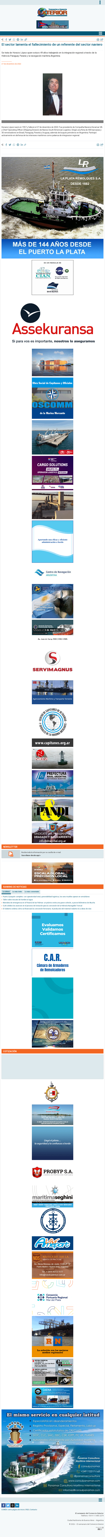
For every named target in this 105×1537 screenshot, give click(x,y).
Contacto (33, 1510)
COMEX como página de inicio (12, 1510)
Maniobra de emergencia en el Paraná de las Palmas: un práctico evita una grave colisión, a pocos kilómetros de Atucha (49, 903)
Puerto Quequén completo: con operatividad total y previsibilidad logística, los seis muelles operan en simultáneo (46, 897)
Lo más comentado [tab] (32, 892)
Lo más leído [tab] (17, 892)
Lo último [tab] (6, 892)
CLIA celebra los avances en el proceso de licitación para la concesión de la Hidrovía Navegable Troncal (42, 906)
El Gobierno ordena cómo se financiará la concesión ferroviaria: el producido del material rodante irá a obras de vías (47, 909)
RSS (27, 1510)
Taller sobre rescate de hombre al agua (18, 900)
